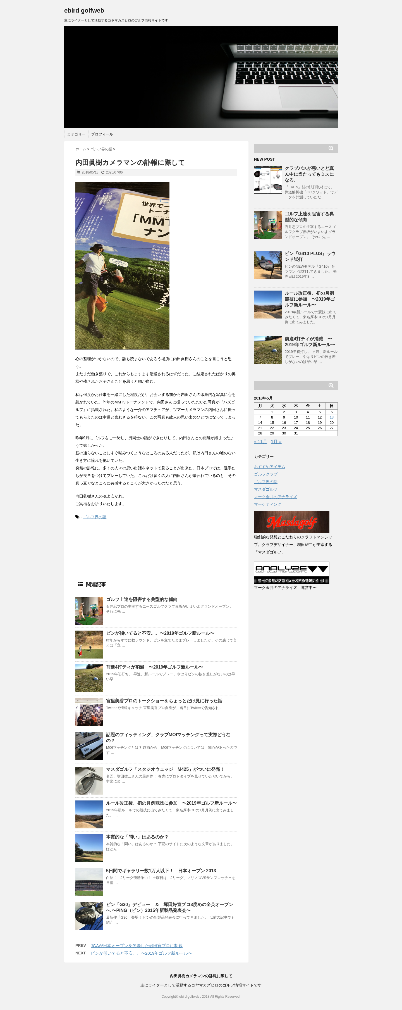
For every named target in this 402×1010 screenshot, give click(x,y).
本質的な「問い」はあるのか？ (137, 837)
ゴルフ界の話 (94, 517)
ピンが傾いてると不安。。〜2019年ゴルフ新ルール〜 (160, 633)
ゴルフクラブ (265, 474)
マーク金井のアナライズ (275, 497)
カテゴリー (76, 134)
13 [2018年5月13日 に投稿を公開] (332, 417)
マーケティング (267, 504)
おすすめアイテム (269, 466)
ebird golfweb (84, 10)
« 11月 (260, 441)
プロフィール (102, 134)
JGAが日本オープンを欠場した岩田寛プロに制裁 (137, 945)
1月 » (276, 441)
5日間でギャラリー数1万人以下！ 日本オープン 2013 (161, 870)
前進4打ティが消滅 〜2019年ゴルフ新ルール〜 (155, 667)
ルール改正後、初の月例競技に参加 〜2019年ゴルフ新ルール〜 (171, 803)
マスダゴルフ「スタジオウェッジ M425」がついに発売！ (165, 769)
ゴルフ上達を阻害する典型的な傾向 (142, 599)
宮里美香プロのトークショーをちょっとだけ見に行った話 (164, 700)
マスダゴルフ (265, 489)
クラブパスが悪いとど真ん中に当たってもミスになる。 (309, 174)
